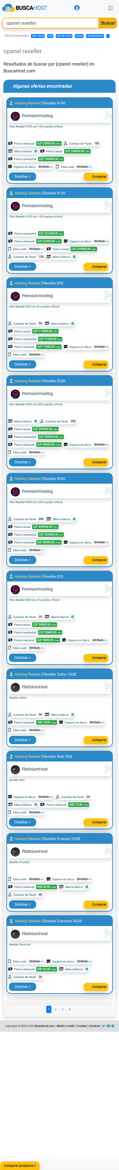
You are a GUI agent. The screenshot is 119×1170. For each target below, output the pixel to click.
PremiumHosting (32, 115)
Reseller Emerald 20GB (61, 839)
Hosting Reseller (26, 103)
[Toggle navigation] (110, 8)
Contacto (94, 1026)
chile (50, 36)
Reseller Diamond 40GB (62, 921)
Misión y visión (66, 1026)
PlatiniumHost (29, 686)
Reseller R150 (54, 193)
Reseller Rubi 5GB (57, 756)
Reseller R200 (54, 381)
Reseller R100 (54, 103)
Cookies (82, 1026)
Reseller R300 (54, 479)
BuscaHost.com (44, 1026)
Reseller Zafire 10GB (59, 674)
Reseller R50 (53, 283)
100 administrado (95, 36)
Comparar (99, 176)
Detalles (22, 176)
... (108, 36)
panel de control (64, 36)
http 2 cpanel (38, 36)
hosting (79, 36)
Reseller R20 (53, 576)
